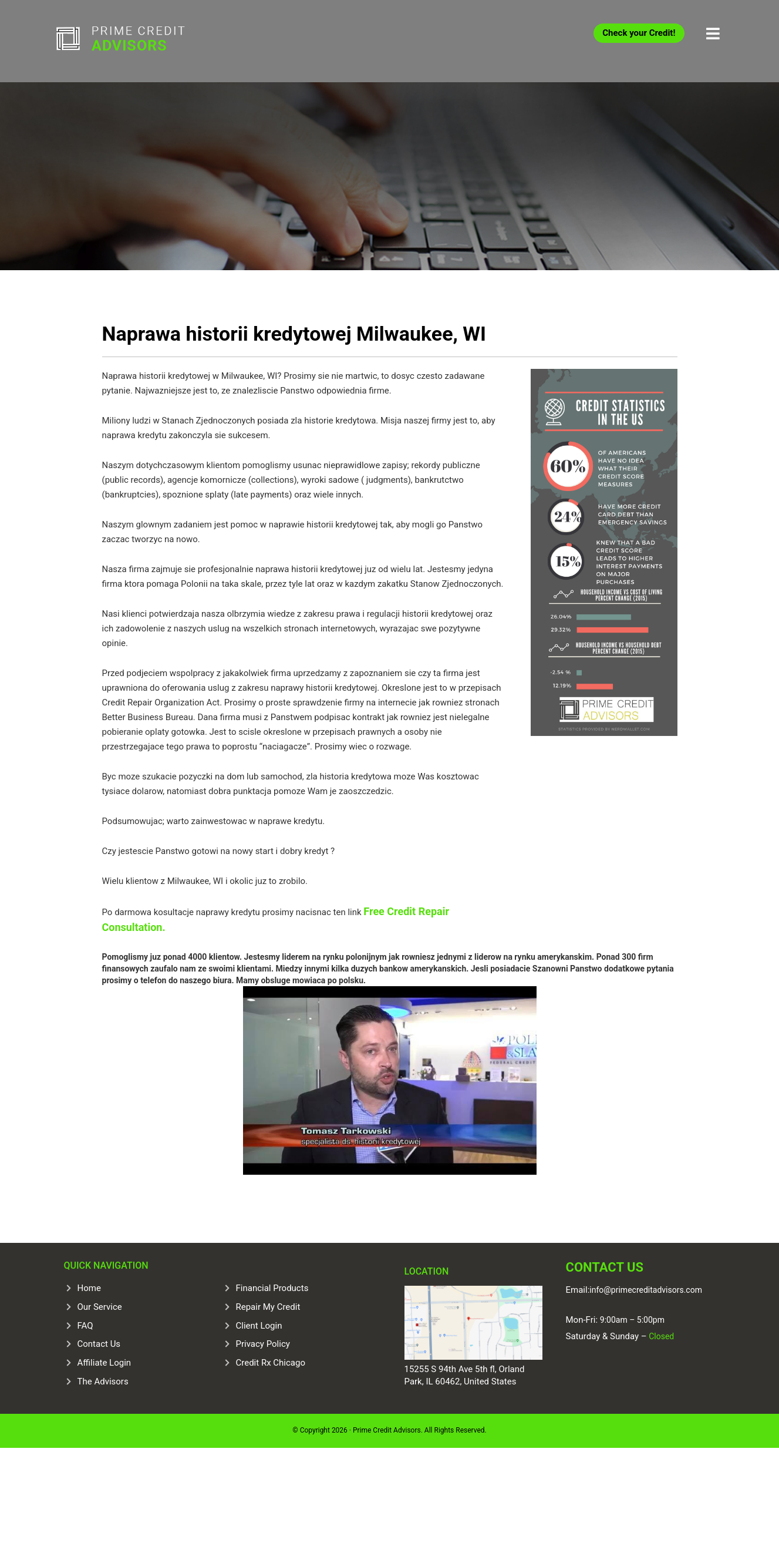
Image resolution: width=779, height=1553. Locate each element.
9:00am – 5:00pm (632, 1320)
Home (89, 1288)
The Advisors (103, 1381)
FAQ (85, 1325)
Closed (661, 1336)
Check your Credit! (638, 33)
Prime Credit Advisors (143, 41)
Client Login (259, 1325)
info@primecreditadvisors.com (645, 1290)
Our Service (99, 1307)
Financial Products (272, 1288)
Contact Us (99, 1344)
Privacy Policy (263, 1344)
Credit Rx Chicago (270, 1362)
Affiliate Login (104, 1362)
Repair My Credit (268, 1307)
